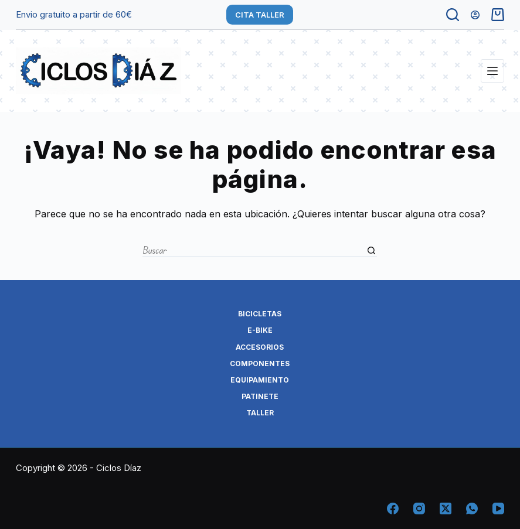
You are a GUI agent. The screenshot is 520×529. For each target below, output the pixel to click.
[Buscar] (452, 14)
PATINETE (260, 396)
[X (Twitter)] (445, 508)
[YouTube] (498, 508)
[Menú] (492, 71)
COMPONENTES (260, 363)
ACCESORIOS (260, 347)
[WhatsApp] (472, 508)
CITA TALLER (259, 14)
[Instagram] (419, 508)
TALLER (260, 412)
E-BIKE (260, 330)
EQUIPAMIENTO (259, 380)
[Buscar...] (253, 251)
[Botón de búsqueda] (371, 251)
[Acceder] (475, 15)
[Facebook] (393, 508)
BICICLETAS (259, 313)
